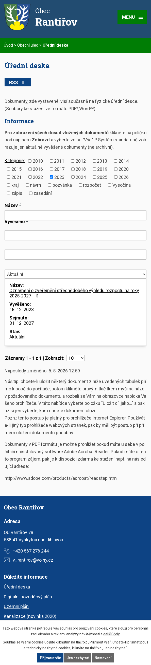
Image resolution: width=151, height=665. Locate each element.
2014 (124, 161)
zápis (16, 193)
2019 (102, 169)
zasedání (42, 193)
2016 (38, 169)
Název (11, 205)
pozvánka (62, 185)
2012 (81, 161)
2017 (59, 169)
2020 (124, 169)
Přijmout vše (50, 658)
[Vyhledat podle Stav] (75, 274)
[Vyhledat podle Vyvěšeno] (75, 235)
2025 (102, 177)
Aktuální (17, 336)
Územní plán (16, 606)
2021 (16, 177)
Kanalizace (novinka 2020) (30, 616)
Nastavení (103, 658)
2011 (59, 161)
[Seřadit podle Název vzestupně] (20, 204)
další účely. (111, 634)
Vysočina (121, 185)
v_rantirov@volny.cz (33, 560)
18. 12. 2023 (21, 309)
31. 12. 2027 (21, 323)
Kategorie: (15, 160)
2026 (124, 177)
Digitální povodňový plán (28, 596)
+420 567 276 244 (31, 551)
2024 (81, 177)
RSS (17, 82)
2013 (102, 161)
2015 (16, 169)
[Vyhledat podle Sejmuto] (75, 255)
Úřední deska (17, 587)
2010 (38, 161)
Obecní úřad (27, 45)
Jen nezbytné (78, 658)
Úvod (8, 45)
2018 (81, 169)
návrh (35, 185)
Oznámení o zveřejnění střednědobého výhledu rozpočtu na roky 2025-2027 (74, 293)
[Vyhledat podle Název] (75, 215)
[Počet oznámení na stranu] (75, 358)
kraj (15, 185)
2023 (59, 177)
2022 (38, 177)
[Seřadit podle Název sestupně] (20, 206)
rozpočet (92, 185)
